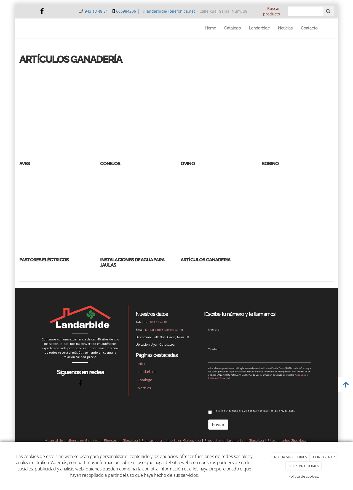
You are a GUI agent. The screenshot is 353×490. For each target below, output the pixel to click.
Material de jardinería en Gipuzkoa (72, 440)
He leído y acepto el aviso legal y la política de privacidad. (251, 411)
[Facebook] (42, 11)
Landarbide (259, 28)
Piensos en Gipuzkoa (121, 440)
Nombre (214, 329)
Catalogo (145, 379)
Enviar (218, 424)
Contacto (309, 28)
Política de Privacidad (219, 378)
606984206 (126, 11)
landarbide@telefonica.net (170, 11)
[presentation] (250, 393)
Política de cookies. (303, 476)
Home (210, 28)
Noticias (285, 28)
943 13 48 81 (96, 11)
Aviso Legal (300, 374)
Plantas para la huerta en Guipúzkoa (171, 440)
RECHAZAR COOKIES (290, 456)
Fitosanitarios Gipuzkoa (287, 440)
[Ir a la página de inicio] (28, 28)
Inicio (142, 363)
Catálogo (232, 28)
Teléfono (214, 349)
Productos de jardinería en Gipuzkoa (234, 440)
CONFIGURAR (324, 456)
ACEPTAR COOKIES (303, 465)
